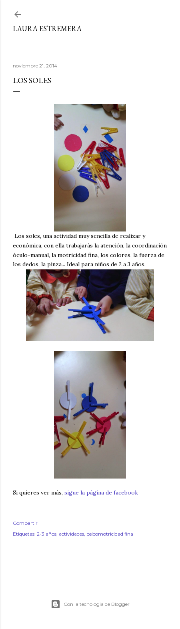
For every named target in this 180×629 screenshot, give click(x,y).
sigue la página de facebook (101, 492)
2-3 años (46, 534)
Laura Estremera (47, 28)
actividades (71, 534)
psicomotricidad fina (109, 534)
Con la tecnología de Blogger (90, 604)
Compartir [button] (25, 523)
